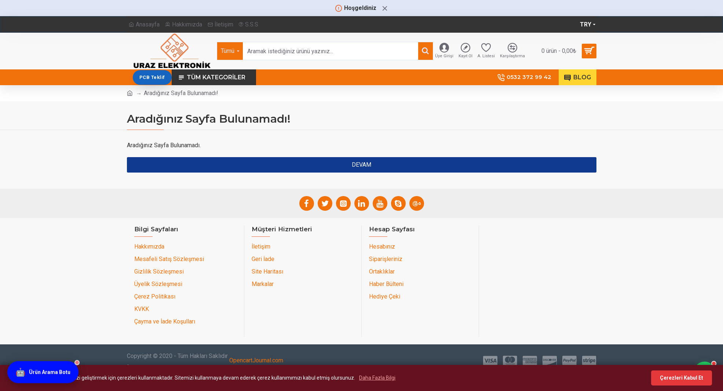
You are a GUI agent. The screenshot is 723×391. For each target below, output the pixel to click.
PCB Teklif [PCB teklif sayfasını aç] (472, 77)
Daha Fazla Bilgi (377, 378)
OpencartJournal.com (256, 360)
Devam (361, 164)
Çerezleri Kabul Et (681, 378)
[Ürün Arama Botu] (42, 371)
